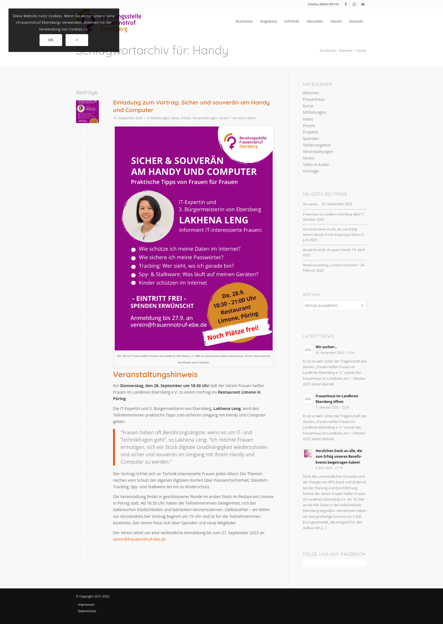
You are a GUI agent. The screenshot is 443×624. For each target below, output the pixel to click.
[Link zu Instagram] (354, 4)
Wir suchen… (312, 204)
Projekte (310, 132)
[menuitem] (244, 21)
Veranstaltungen (205, 118)
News (175, 118)
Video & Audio (316, 164)
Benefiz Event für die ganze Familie (327, 250)
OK (50, 40)
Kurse (308, 105)
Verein (224, 118)
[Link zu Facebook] (346, 4)
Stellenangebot (317, 145)
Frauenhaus (314, 99)
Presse (186, 118)
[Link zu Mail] (363, 4)
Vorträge (311, 171)
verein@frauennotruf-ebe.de (139, 539)
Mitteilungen (160, 118)
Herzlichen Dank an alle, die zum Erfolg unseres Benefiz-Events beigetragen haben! (339, 456)
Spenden (311, 138)
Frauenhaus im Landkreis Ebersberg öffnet (332, 214)
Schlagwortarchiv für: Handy (152, 50)
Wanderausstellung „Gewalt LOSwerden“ (331, 265)
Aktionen (311, 92)
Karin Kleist (247, 118)
